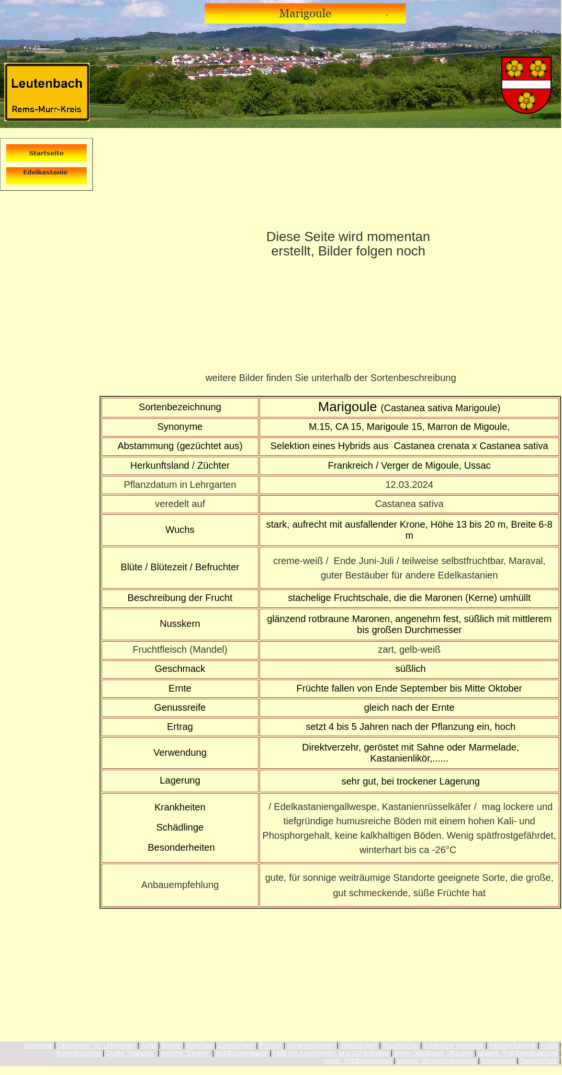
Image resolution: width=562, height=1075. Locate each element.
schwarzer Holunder (454, 1045)
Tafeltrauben (358, 1045)
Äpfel (149, 1045)
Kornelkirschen (78, 1053)
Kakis (549, 1045)
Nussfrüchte (400, 1045)
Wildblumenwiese (242, 1053)
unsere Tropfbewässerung (518, 1053)
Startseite (38, 1045)
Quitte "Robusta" (131, 1053)
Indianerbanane (512, 1045)
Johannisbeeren (311, 1045)
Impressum (498, 1060)
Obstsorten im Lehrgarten (96, 1045)
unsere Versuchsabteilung (436, 1060)
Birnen (171, 1045)
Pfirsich (271, 1045)
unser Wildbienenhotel (358, 1060)
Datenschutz (539, 1060)
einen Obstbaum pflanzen (433, 1053)
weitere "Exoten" (186, 1053)
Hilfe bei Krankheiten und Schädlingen (331, 1053)
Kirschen (200, 1045)
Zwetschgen (236, 1045)
